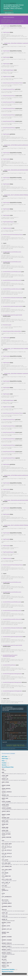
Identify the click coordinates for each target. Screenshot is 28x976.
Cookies (4, 762)
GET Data (4, 756)
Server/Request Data (8, 767)
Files (3, 760)
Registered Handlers (7, 971)
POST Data (5, 758)
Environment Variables (8, 969)
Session (4, 765)
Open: (12, 708)
